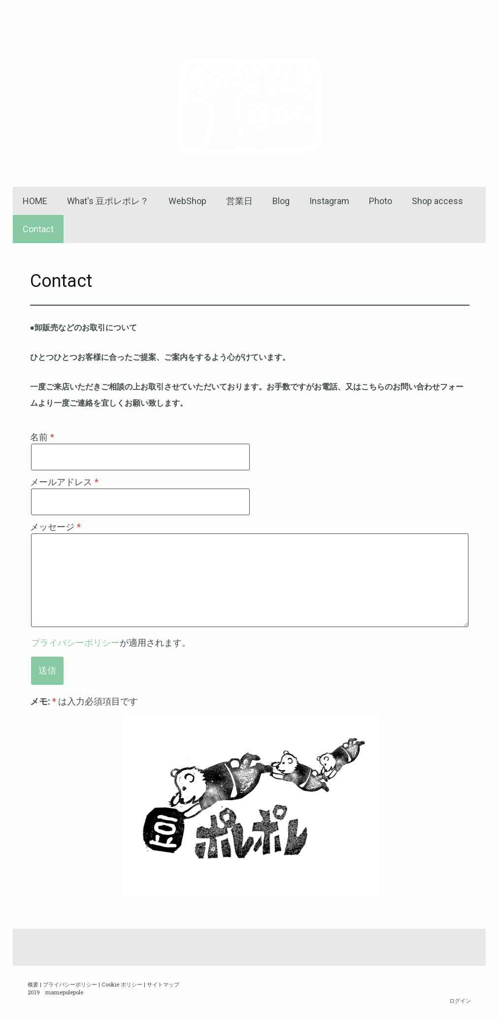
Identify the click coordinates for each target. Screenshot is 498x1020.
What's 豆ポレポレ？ (108, 201)
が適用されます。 (111, 642)
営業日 (239, 201)
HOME (35, 201)
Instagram (329, 201)
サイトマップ (163, 984)
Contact (38, 229)
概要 (33, 984)
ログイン (460, 1000)
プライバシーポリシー (75, 642)
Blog (281, 201)
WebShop (187, 201)
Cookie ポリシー (121, 984)
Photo (380, 201)
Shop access (437, 201)
